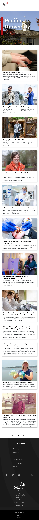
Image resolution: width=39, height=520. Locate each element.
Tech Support (16, 452)
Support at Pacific (19, 443)
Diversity (19, 515)
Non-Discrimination (19, 502)
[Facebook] (7, 475)
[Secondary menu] (35, 4)
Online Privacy (19, 500)
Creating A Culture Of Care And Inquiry (16, 107)
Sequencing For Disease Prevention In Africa (17, 382)
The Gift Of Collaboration (11, 72)
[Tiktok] (26, 475)
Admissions (19, 517)
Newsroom (16, 456)
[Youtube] (19, 475)
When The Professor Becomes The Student (17, 208)
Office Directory (17, 467)
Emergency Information (19, 449)
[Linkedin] (32, 475)
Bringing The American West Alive (14, 140)
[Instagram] (13, 475)
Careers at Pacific (17, 459)
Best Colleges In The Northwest (19, 514)
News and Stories (5, 9)
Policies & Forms (17, 463)
